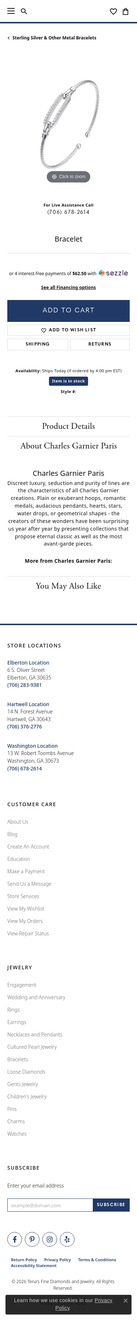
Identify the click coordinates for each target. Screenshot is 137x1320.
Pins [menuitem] (12, 1108)
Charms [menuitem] (16, 1121)
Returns (99, 344)
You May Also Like (68, 586)
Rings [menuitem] (13, 1009)
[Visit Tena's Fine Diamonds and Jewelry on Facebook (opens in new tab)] (14, 1239)
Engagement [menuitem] (22, 984)
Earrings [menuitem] (16, 1022)
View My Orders (25, 920)
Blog (12, 834)
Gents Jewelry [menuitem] (22, 1084)
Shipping (38, 344)
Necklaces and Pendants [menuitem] (34, 1034)
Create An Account (28, 846)
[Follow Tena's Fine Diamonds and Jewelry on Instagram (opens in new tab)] (49, 1239)
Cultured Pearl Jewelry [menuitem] (32, 1046)
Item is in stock (68, 381)
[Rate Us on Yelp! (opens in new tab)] (67, 1239)
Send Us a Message (29, 883)
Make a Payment (26, 871)
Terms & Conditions (97, 1259)
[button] (24, 11)
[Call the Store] (24, 684)
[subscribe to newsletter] (111, 1205)
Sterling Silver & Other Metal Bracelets (54, 38)
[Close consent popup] (125, 1300)
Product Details (68, 426)
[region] (68, 124)
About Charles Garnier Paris (68, 445)
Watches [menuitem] (17, 1133)
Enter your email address (35, 1185)
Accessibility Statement (34, 1265)
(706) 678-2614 (68, 212)
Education (18, 858)
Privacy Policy (57, 1259)
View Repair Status (28, 933)
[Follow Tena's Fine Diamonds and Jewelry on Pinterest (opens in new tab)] (32, 1239)
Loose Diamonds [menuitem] (26, 1071)
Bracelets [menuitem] (17, 1059)
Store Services (23, 896)
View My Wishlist (25, 908)
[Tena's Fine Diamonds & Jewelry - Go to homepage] (68, 11)
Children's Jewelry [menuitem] (26, 1096)
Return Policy (24, 1259)
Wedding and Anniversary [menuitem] (36, 997)
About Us (17, 821)
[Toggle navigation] (11, 11)
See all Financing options (68, 287)
